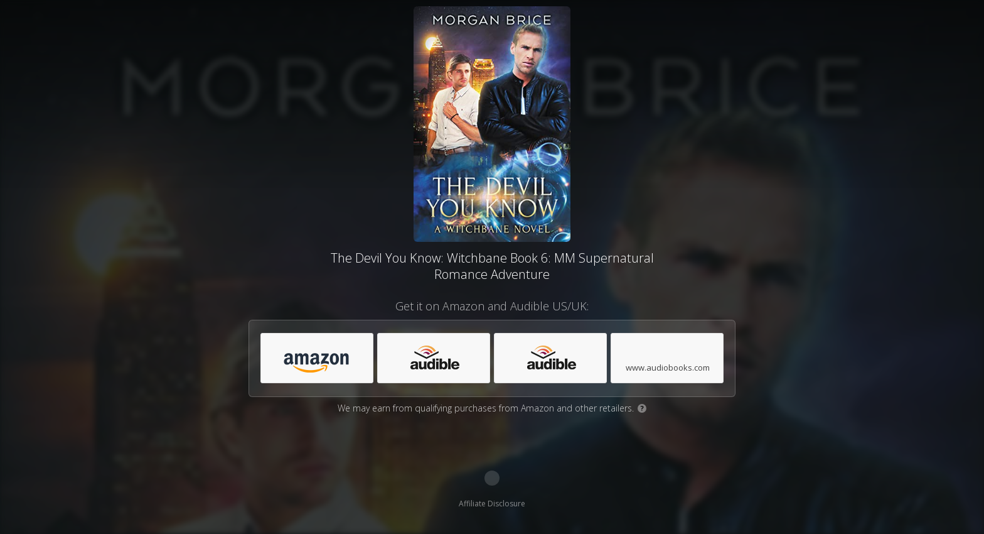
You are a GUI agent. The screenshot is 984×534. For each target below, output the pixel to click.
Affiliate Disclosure (492, 503)
